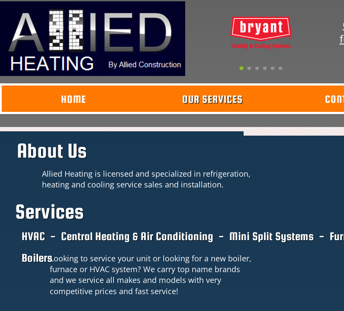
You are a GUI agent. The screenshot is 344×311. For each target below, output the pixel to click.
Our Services (212, 99)
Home (73, 99)
